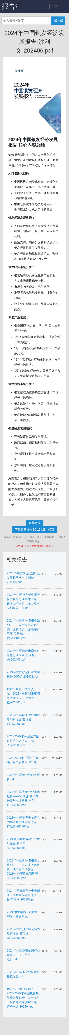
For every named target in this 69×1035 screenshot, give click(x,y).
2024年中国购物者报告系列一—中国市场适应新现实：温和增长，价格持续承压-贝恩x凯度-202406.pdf (23, 629)
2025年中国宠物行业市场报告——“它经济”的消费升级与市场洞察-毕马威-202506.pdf (23, 798)
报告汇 (12, 6)
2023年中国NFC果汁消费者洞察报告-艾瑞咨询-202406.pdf (23, 719)
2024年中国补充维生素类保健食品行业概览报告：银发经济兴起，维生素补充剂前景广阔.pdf (23, 601)
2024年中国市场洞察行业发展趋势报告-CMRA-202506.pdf (23, 578)
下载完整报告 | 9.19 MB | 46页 (34, 529)
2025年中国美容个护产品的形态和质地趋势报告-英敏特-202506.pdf (23, 822)
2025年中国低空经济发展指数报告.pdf (23, 974)
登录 (54, 6)
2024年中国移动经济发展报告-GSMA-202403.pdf (23, 674)
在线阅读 (34, 522)
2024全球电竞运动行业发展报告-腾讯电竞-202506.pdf (23, 843)
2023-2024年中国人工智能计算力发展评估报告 (23, 760)
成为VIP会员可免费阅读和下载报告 (34, 545)
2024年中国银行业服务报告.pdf (23, 777)
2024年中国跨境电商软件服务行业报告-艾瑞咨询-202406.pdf (23, 655)
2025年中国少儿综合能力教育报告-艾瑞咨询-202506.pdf (23, 933)
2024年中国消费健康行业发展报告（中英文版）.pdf (23, 955)
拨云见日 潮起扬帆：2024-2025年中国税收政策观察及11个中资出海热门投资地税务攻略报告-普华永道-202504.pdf (23, 997)
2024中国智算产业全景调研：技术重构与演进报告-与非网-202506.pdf (23, 895)
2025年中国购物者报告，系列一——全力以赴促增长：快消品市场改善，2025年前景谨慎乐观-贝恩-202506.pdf (23, 869)
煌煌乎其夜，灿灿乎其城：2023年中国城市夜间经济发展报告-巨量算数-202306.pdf (23, 696)
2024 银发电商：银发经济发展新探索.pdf (22, 914)
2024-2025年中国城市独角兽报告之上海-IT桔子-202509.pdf (23, 741)
